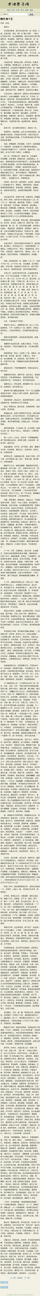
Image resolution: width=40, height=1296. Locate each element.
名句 (22, 10)
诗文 (13, 10)
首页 (9, 10)
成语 (31, 10)
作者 (18, 10)
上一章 (12, 1278)
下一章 (27, 1278)
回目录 (20, 1278)
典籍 (26, 10)
